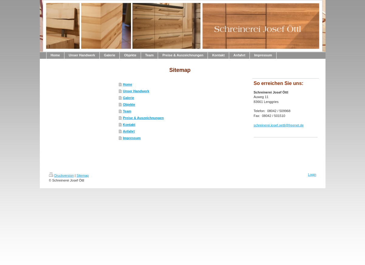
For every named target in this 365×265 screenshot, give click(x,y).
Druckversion (61, 175)
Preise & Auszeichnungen (143, 118)
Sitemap (83, 175)
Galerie (128, 98)
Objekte (129, 104)
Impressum (132, 138)
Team (127, 111)
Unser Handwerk (136, 91)
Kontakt (129, 124)
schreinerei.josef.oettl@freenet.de (279, 125)
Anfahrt (129, 131)
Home (127, 84)
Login (312, 174)
